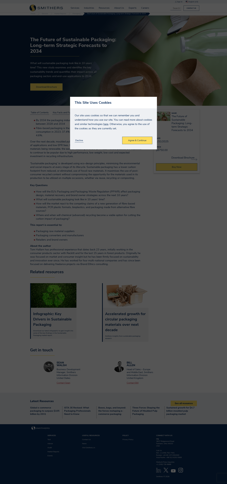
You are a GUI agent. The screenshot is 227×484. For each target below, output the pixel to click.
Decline (79, 140)
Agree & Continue (137, 140)
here (105, 124)
